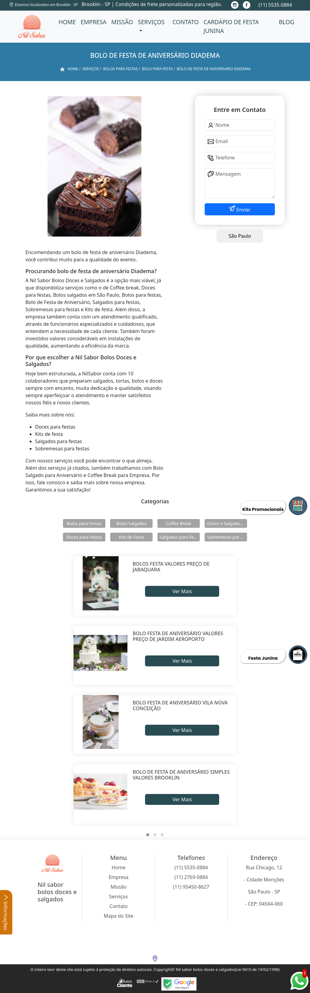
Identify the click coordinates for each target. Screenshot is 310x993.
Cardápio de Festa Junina (231, 26)
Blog (286, 22)
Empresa (93, 22)
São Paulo (240, 236)
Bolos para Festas (84, 523)
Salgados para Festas (180, 537)
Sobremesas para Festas (227, 537)
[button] (147, 835)
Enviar (243, 209)
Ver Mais (182, 591)
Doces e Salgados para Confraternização (227, 523)
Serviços (151, 22)
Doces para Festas (84, 537)
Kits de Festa (131, 537)
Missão (122, 22)
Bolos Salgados (131, 523)
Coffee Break (178, 523)
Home (67, 22)
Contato (185, 22)
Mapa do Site (119, 916)
